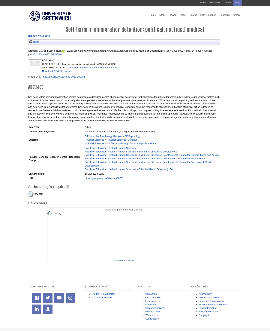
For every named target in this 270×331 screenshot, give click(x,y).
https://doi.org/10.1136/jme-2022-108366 (63, 76)
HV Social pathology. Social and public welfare (131, 143)
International (215, 3)
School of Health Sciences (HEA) (155, 169)
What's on (150, 304)
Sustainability (152, 318)
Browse (172, 15)
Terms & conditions (209, 311)
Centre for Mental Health (192, 158)
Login (237, 3)
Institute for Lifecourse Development (157, 151)
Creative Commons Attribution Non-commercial (93, 67)
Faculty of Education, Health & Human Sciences (110, 148)
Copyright (204, 315)
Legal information (208, 308)
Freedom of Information (211, 301)
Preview (68, 71)
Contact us (151, 294)
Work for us (151, 315)
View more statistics (124, 260)
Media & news (152, 311)
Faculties (228, 3)
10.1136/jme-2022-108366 (47, 54)
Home (152, 15)
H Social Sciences (94, 139)
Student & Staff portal (103, 294)
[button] (30, 194)
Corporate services (155, 308)
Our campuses (153, 297)
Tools (34, 41)
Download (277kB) (52, 71)
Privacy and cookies (209, 297)
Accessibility (205, 294)
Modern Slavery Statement (213, 304)
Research (225, 15)
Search (203, 3)
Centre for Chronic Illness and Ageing (199, 155)
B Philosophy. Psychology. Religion (103, 136)
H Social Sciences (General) (122, 139)
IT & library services (102, 297)
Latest (183, 15)
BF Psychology (133, 136)
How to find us (152, 301)
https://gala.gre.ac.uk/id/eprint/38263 (104, 178)
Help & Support (208, 15)
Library (236, 15)
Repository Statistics (39, 35)
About (162, 15)
